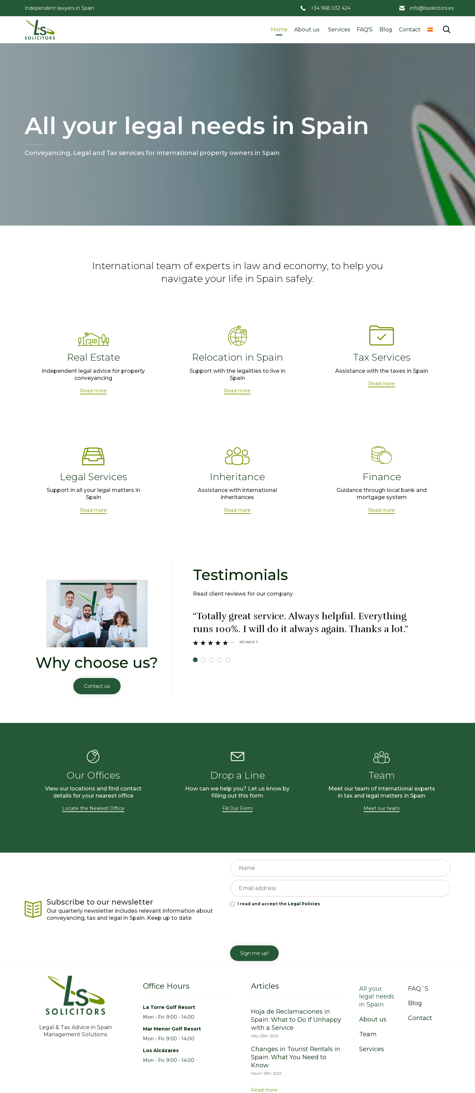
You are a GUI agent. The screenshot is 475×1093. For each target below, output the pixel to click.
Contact (410, 29)
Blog (385, 29)
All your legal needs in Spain (376, 997)
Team (368, 1034)
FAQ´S (418, 988)
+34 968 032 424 (330, 8)
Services (339, 29)
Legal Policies (304, 903)
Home (279, 29)
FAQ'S (365, 29)
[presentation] (281, 925)
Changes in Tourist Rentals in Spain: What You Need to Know (295, 1057)
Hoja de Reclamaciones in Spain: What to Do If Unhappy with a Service (296, 1020)
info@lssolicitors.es (432, 8)
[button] (93, 391)
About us (306, 29)
